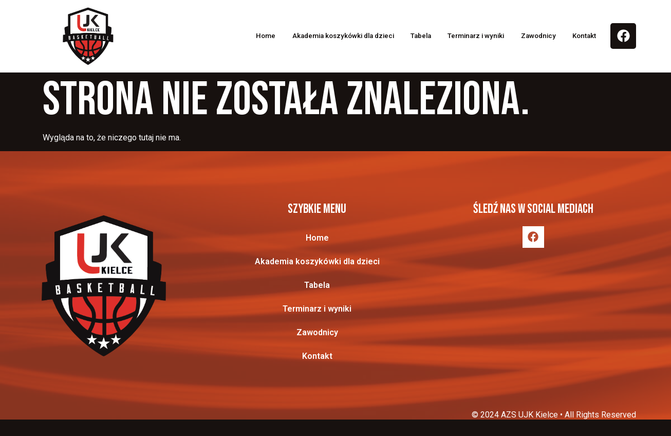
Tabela (401, 36)
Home (225, 36)
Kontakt (586, 36)
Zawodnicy (534, 36)
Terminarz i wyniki (464, 36)
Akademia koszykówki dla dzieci (312, 36)
